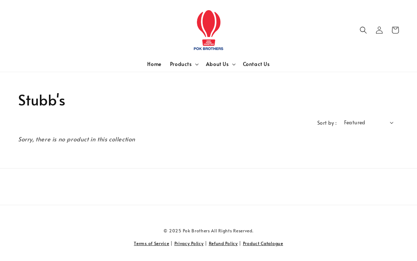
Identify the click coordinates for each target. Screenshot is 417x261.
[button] (363, 30)
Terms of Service (151, 243)
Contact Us (256, 64)
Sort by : (327, 122)
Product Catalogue (263, 243)
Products (181, 64)
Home (154, 64)
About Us (217, 64)
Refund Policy (223, 243)
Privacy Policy (189, 243)
